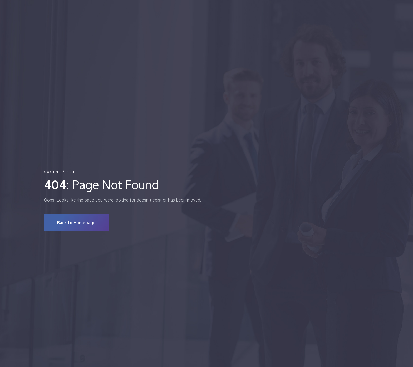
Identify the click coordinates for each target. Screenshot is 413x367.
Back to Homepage (76, 222)
